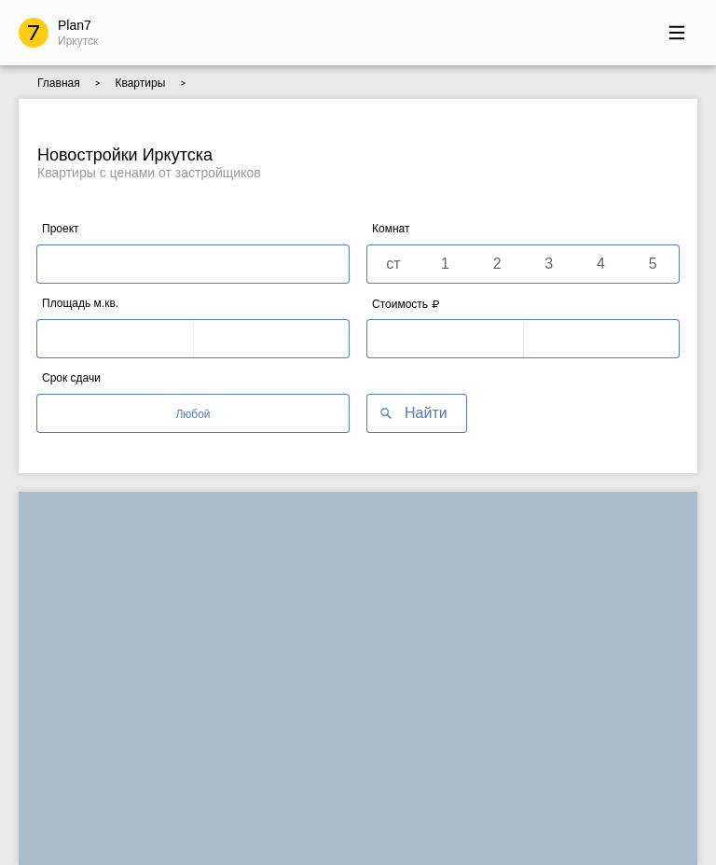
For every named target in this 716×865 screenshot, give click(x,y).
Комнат (390, 228)
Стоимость (405, 304)
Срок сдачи (71, 377)
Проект (60, 228)
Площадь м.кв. (80, 303)
